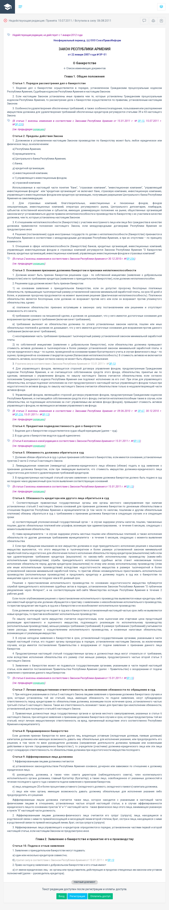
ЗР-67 (141, 410)
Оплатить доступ (100, 896)
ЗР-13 (141, 120)
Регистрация (77, 896)
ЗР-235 (19, 124)
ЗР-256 (131, 258)
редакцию (39, 129)
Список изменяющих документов (84, 68)
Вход (62, 896)
